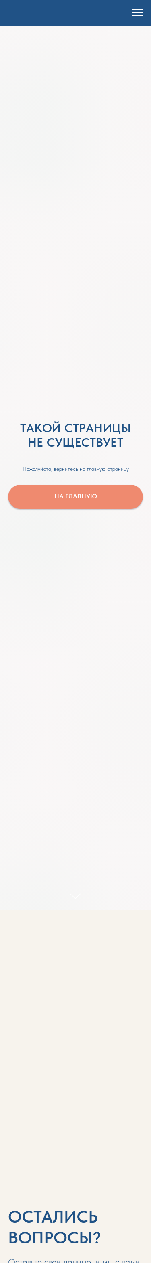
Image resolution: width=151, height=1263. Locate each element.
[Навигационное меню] (137, 13)
